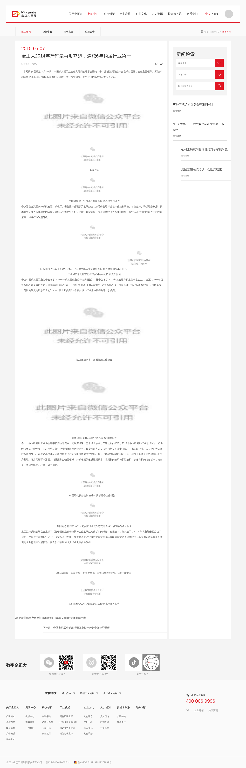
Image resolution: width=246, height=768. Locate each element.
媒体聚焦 (68, 31)
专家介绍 (46, 728)
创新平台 (46, 716)
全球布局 (10, 722)
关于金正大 (76, 13)
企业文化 (141, 13)
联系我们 (192, 13)
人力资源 (157, 13)
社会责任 (121, 722)
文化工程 (88, 722)
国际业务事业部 (67, 728)
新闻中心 (93, 13)
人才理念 (104, 716)
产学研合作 (47, 722)
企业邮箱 (199, 710)
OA (187, 710)
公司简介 (10, 716)
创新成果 (46, 733)
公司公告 (121, 716)
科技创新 (109, 13)
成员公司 (68, 693)
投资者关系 (175, 13)
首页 (206, 32)
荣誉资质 (10, 733)
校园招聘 (104, 722)
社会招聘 (104, 728)
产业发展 (125, 13)
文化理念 (88, 716)
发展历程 (10, 728)
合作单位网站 (112, 693)
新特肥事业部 (66, 716)
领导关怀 (10, 739)
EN (216, 13)
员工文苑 (88, 728)
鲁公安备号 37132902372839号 (93, 762)
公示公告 (90, 31)
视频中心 (47, 31)
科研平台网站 (89, 693)
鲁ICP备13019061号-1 (58, 762)
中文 (208, 13)
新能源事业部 (66, 733)
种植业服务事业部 (68, 722)
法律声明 (213, 710)
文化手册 (88, 733)
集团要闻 (26, 31)
